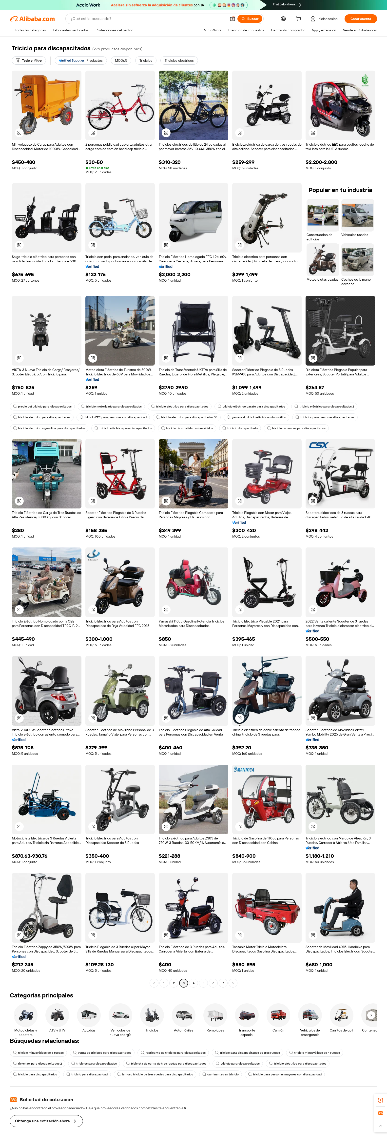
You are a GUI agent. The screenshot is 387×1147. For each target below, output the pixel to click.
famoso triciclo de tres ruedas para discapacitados (155, 1074)
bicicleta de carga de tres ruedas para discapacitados (166, 1064)
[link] (380, 1100)
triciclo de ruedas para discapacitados (296, 428)
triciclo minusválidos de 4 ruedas (314, 1053)
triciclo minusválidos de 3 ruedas (38, 1053)
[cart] (299, 19)
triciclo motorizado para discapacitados (111, 406)
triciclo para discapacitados (238, 1064)
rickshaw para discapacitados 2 (37, 1064)
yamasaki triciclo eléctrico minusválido (256, 417)
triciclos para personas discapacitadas (324, 417)
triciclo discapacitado (240, 428)
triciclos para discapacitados (94, 1064)
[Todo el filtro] (29, 60)
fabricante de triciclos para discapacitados (173, 1053)
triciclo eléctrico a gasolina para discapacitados (49, 428)
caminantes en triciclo (220, 1074)
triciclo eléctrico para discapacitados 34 (186, 417)
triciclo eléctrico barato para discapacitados (251, 406)
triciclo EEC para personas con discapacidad (113, 417)
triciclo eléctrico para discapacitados (179, 406)
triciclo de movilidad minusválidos (187, 428)
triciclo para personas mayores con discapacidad (285, 1074)
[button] (232, 19)
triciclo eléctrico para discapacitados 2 (324, 406)
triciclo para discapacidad (87, 1074)
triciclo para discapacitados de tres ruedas (247, 1053)
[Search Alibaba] (148, 18)
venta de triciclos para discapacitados (102, 1053)
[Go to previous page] (154, 983)
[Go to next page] (233, 983)
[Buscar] (249, 19)
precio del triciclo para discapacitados (42, 406)
